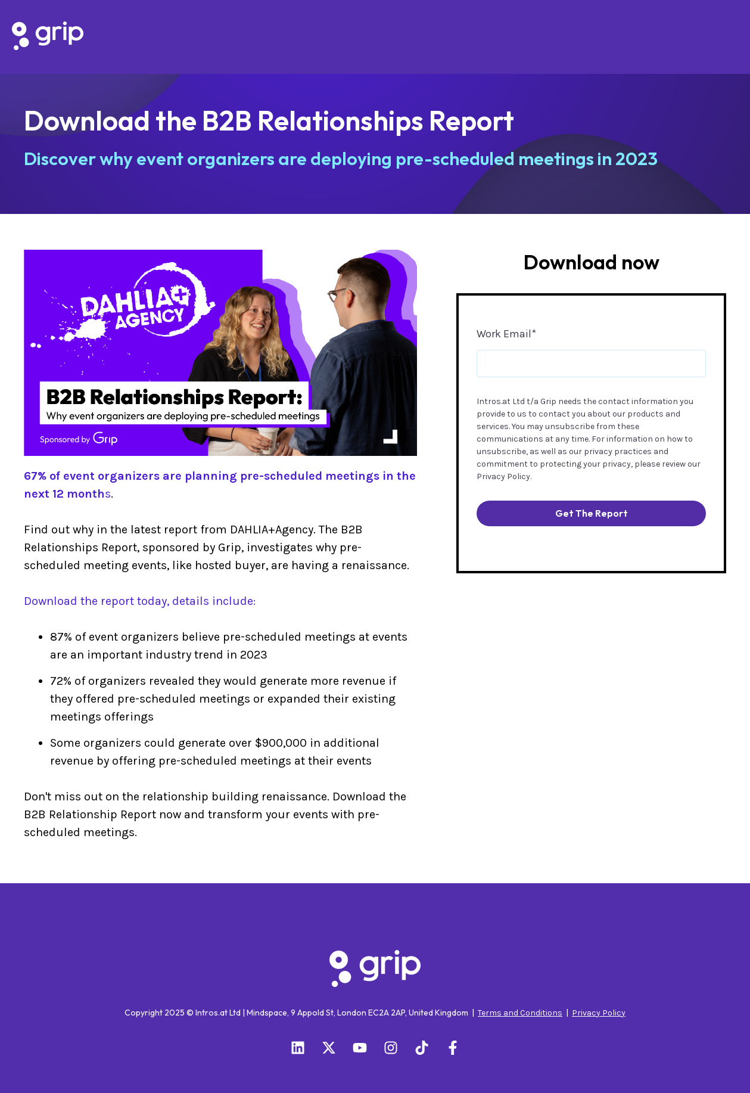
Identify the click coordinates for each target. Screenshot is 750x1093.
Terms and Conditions (520, 1013)
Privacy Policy (503, 476)
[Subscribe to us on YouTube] (360, 1048)
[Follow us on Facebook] (453, 1048)
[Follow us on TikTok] (422, 1048)
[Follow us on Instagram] (391, 1048)
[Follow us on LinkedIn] (298, 1048)
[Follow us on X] (329, 1048)
